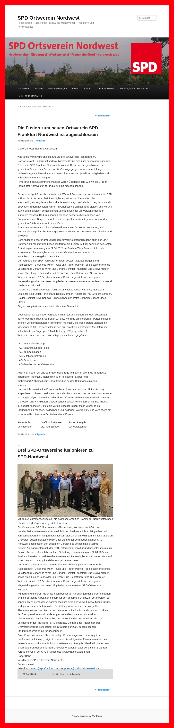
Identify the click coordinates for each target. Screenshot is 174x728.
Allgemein (40, 434)
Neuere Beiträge (104, 116)
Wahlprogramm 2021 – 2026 (133, 88)
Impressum (23, 88)
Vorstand (88, 88)
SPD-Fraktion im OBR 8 (30, 95)
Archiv (75, 88)
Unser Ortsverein (106, 88)
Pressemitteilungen (57, 88)
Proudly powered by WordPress (87, 716)
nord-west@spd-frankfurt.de (42, 668)
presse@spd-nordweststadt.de (81, 668)
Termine (38, 88)
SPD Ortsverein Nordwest (49, 18)
